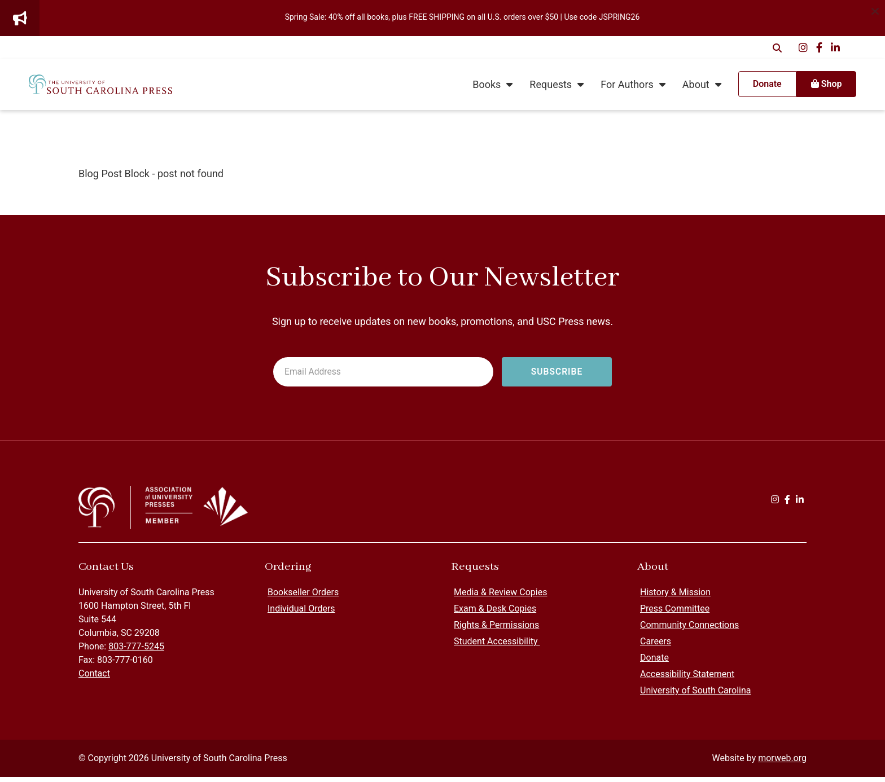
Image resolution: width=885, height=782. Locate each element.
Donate (654, 662)
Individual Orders (301, 613)
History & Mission (675, 597)
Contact (94, 678)
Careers (655, 646)
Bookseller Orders (303, 597)
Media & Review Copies (500, 597)
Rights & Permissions (496, 630)
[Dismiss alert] (874, 10)
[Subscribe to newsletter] (557, 372)
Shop (809, 86)
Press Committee (674, 613)
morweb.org (782, 763)
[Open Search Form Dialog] (777, 47)
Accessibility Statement (687, 679)
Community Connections (689, 630)
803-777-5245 (136, 651)
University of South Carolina (695, 695)
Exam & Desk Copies (495, 613)
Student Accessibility (497, 646)
